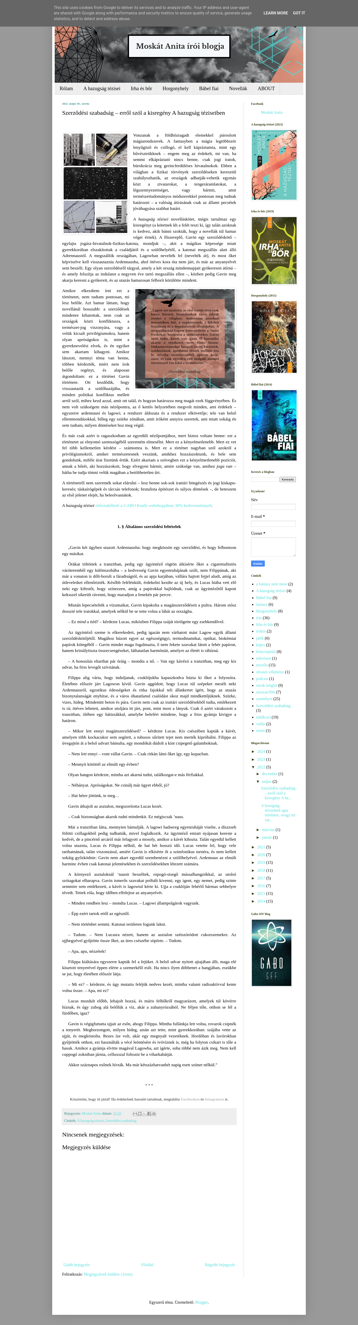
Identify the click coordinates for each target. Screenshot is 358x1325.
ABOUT (266, 88)
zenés (260, 730)
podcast (262, 679)
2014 (261, 901)
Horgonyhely (176, 88)
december (270, 774)
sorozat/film (265, 692)
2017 (261, 878)
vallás (260, 724)
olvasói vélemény (270, 672)
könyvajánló (266, 651)
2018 (261, 870)
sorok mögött (266, 685)
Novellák (238, 88)
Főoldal (147, 1265)
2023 (261, 759)
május (267, 781)
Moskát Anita (272, 112)
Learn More (276, 13)
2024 (261, 751)
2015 (261, 893)
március (269, 830)
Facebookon (191, 1099)
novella (262, 665)
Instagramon (215, 1099)
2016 (261, 886)
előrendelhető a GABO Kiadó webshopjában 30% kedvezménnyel (153, 505)
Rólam (66, 88)
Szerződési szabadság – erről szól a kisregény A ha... (278, 793)
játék (260, 638)
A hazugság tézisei (101, 88)
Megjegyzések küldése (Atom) (108, 1274)
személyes (264, 699)
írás (259, 618)
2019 (261, 862)
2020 (261, 855)
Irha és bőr (141, 88)
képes (260, 645)
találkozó (263, 717)
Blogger (201, 1302)
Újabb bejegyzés (76, 1265)
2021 (261, 847)
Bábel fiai (209, 88)
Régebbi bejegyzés (220, 1265)
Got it (299, 13)
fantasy (262, 604)
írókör (261, 631)
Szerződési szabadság (121, 1121)
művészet (263, 658)
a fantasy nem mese (271, 584)
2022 (261, 767)
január (267, 837)
